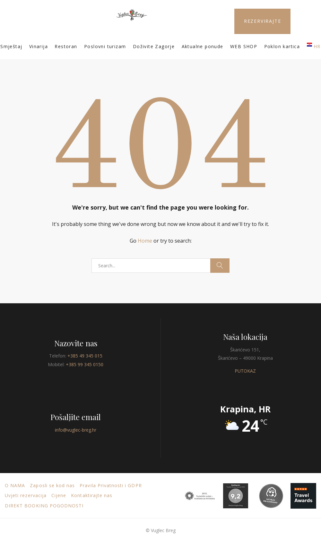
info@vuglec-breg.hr (75, 430)
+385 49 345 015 (84, 356)
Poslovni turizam (105, 46)
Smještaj (11, 46)
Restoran (66, 46)
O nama (15, 485)
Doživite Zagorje (154, 46)
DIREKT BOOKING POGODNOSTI (44, 506)
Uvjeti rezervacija (26, 495)
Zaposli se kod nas (52, 485)
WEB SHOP (243, 46)
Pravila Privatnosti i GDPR (111, 485)
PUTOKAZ (245, 371)
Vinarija (38, 46)
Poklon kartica (282, 46)
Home (145, 240)
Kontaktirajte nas (91, 495)
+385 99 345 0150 (84, 364)
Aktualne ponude (202, 46)
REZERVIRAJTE (262, 21)
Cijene (58, 495)
